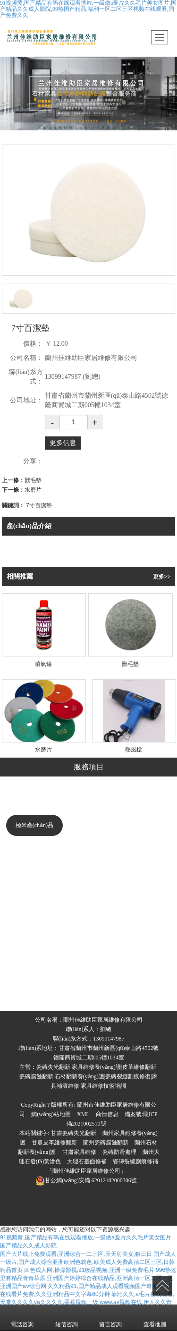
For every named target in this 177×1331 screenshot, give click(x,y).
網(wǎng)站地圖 (51, 1114)
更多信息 (63, 442)
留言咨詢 (110, 1318)
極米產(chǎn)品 (34, 825)
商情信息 (107, 1114)
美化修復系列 (34, 848)
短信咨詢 (66, 1318)
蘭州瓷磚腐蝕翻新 (105, 1142)
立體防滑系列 (34, 943)
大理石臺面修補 (87, 1161)
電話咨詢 (22, 1318)
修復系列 (34, 872)
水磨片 (33, 489)
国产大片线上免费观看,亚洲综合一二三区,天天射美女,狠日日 (76, 1254)
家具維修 (137, 798)
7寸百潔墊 (39, 505)
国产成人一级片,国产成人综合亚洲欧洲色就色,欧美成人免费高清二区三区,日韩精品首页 (88, 1262)
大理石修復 (39, 798)
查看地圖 (154, 1318)
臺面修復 (145, 967)
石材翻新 (86, 993)
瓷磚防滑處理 (119, 1152)
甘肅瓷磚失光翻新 (73, 1133)
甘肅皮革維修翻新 (54, 1142)
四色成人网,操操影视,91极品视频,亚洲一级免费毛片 (89, 1270)
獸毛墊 (33, 480)
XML (83, 1114)
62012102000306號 (86, 1180)
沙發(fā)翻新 (93, 967)
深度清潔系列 (34, 896)
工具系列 (34, 967)
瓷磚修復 (89, 798)
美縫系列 (34, 919)
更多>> (162, 576)
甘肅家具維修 (79, 1152)
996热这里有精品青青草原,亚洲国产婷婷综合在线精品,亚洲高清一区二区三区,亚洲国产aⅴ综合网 (88, 1278)
